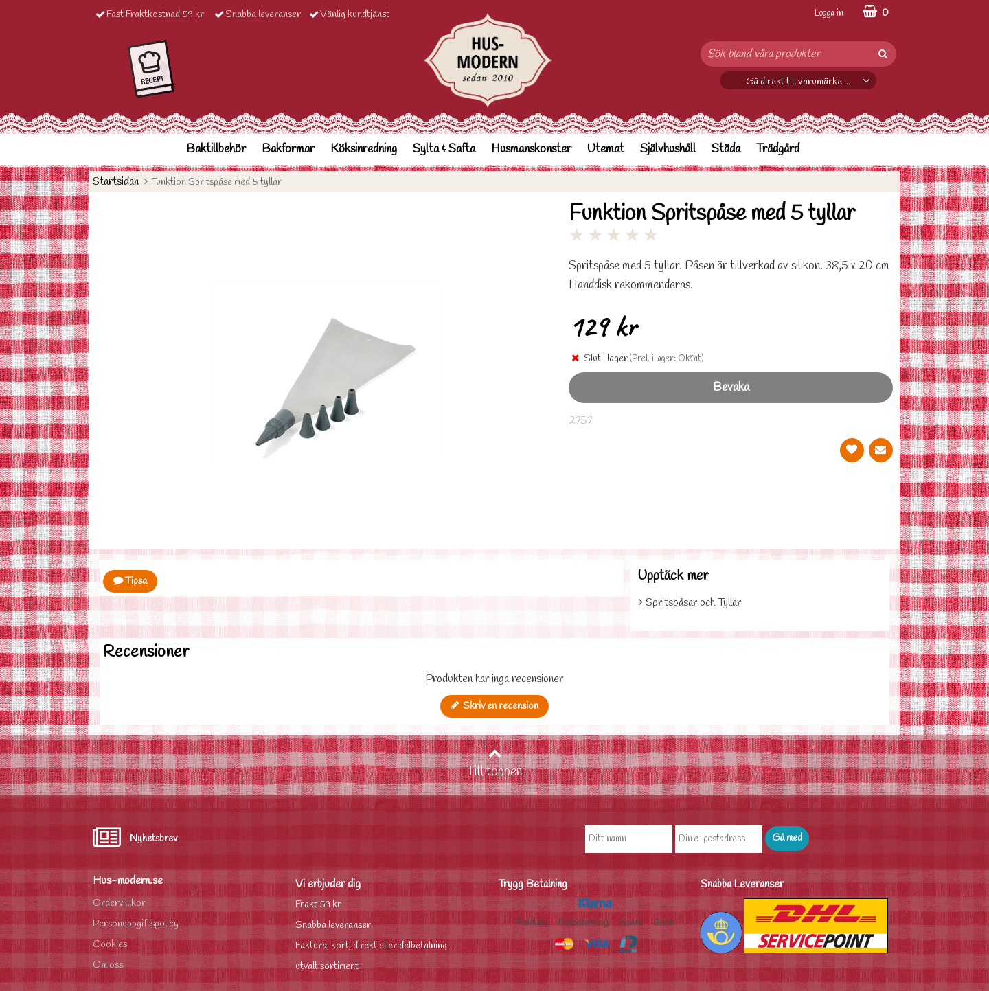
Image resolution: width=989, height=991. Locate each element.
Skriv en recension (494, 706)
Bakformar (288, 149)
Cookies (110, 944)
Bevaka (731, 388)
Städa (726, 149)
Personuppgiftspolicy (136, 924)
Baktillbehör (216, 149)
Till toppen (494, 764)
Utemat (605, 149)
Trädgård (777, 149)
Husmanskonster (531, 149)
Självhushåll (668, 149)
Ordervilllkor (119, 903)
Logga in (829, 13)
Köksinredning (363, 149)
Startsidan (116, 181)
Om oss (108, 965)
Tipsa (130, 581)
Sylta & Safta (444, 149)
